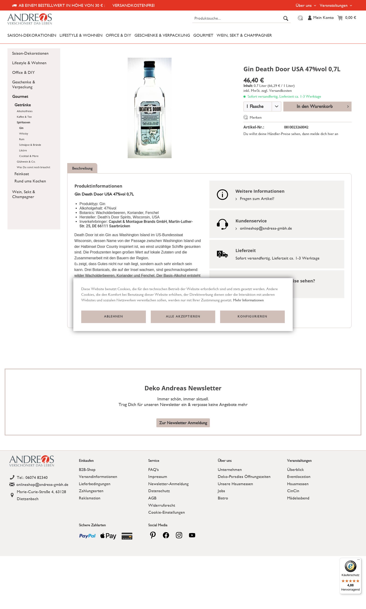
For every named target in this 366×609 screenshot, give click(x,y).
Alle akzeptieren (183, 316)
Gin (21, 128)
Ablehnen (113, 316)
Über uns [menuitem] (304, 5)
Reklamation (89, 497)
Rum (21, 139)
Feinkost (21, 173)
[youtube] (192, 535)
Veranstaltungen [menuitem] (334, 5)
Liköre (23, 150)
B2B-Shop (87, 469)
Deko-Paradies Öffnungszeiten (244, 476)
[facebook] (166, 535)
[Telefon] (43, 477)
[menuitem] (241, 18)
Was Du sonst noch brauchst (33, 167)
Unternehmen (230, 469)
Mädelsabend (298, 497)
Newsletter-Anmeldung (168, 483)
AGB (152, 497)
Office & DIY (23, 72)
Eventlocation (298, 476)
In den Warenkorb (323, 106)
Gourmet (20, 96)
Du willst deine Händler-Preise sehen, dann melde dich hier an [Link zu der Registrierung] (290, 134)
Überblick (295, 469)
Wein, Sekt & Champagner (23, 194)
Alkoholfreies (25, 111)
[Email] (43, 484)
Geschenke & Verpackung (23, 84)
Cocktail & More (29, 156)
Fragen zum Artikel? (255, 198)
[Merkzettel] (300, 18)
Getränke (22, 104)
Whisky (23, 133)
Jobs (221, 490)
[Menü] (358, 560)
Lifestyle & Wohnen (29, 62)
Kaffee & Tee (24, 116)
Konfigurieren (252, 316)
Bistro (223, 497)
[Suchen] (286, 18)
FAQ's (153, 469)
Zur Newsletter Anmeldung (183, 422)
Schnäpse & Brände (30, 144)
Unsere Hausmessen (235, 483)
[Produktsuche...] (241, 18)
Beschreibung (82, 168)
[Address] (43, 495)
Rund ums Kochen (30, 180)
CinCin (293, 490)
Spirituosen (23, 122)
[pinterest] (153, 535)
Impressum (157, 476)
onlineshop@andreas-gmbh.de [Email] (264, 228)
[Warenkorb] (348, 18)
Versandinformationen (98, 476)
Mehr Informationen (248, 300)
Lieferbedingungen (94, 483)
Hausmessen (298, 483)
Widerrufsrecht (161, 505)
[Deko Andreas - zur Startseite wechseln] (50, 19)
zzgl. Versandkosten (276, 90)
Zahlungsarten (91, 490)
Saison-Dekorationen (30, 53)
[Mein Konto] (320, 18)
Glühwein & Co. (26, 161)
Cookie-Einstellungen (166, 512)
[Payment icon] (87, 536)
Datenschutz (159, 490)
